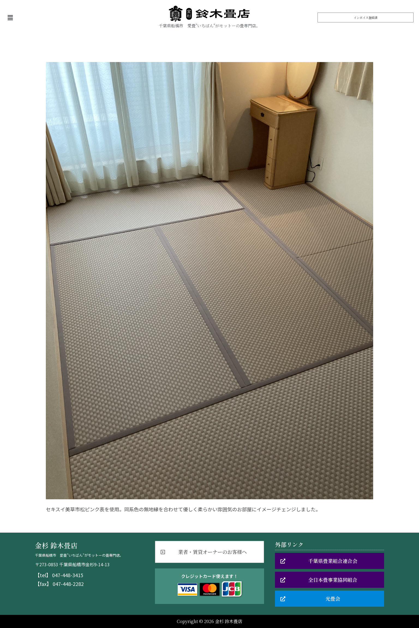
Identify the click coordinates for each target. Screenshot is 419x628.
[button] (366, 17)
